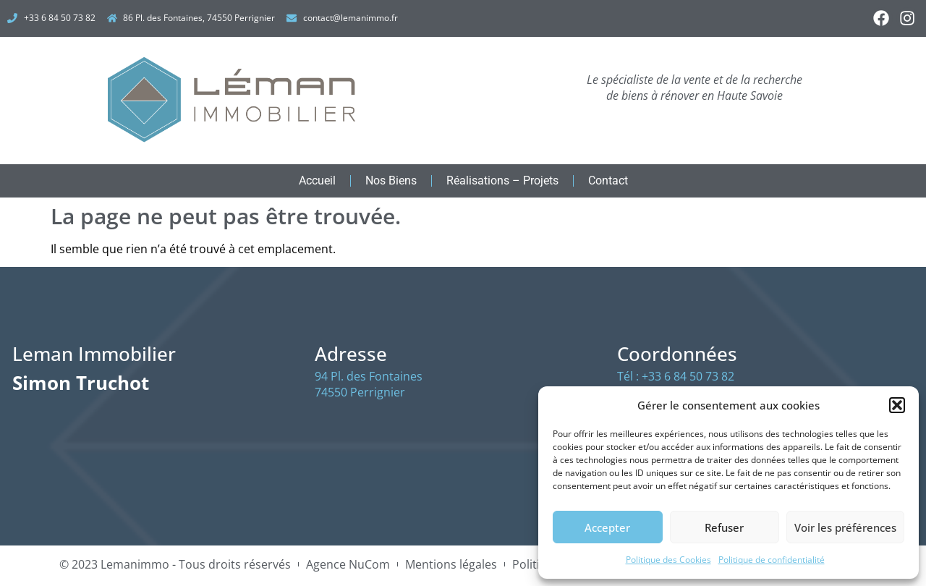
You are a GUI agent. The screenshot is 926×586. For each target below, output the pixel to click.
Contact (608, 183)
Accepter (607, 527)
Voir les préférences (845, 527)
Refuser (724, 527)
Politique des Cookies (668, 559)
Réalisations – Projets (502, 183)
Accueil (317, 183)
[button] (897, 405)
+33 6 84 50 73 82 (688, 379)
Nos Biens (391, 183)
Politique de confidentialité (771, 559)
